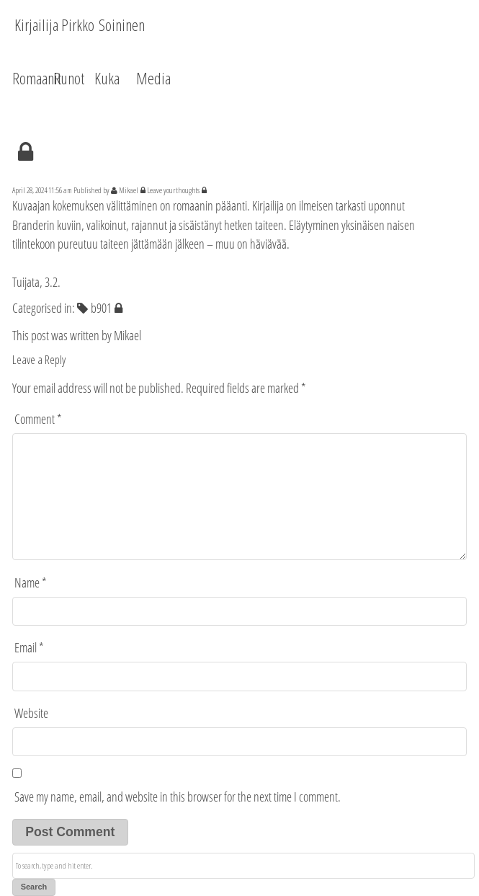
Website (31, 713)
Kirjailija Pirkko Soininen (79, 24)
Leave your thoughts (173, 190)
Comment (38, 418)
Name (30, 582)
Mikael (128, 190)
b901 (101, 307)
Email (29, 647)
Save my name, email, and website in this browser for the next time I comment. (177, 796)
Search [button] (34, 886)
